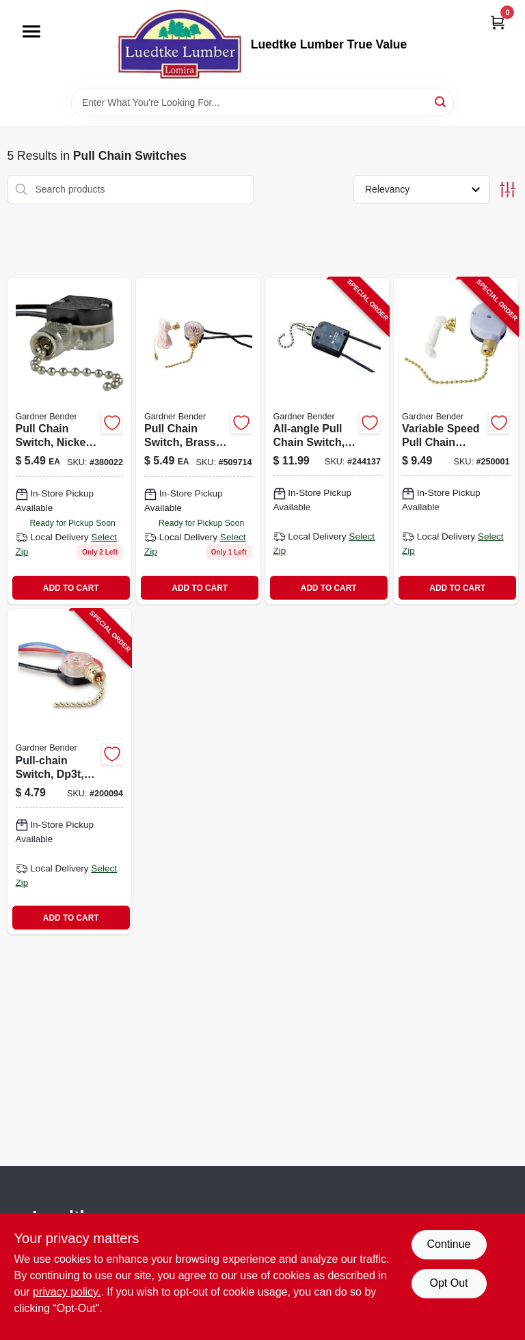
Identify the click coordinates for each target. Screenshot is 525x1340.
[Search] (441, 101)
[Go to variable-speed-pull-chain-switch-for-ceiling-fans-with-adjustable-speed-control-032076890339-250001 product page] (456, 441)
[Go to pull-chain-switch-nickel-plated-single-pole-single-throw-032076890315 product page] (70, 441)
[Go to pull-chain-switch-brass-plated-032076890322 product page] (198, 441)
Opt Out (448, 1283)
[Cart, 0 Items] (497, 22)
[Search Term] (262, 102)
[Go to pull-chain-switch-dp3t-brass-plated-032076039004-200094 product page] (70, 771)
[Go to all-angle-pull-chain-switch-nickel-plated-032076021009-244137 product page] (327, 441)
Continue (448, 1244)
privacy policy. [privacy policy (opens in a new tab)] (66, 1292)
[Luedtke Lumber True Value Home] (179, 44)
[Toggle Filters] (507, 189)
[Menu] (31, 31)
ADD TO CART (71, 588)
